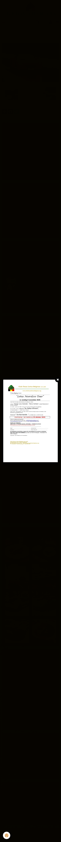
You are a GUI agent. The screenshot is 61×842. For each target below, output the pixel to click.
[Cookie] (6, 835)
